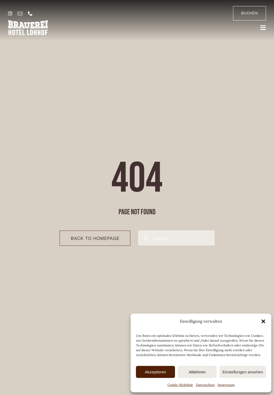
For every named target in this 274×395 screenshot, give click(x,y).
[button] (263, 321)
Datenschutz (205, 385)
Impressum (226, 385)
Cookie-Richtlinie (180, 385)
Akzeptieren (155, 372)
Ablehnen (197, 372)
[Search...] (176, 238)
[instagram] (10, 13)
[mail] (20, 13)
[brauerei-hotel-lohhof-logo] (28, 22)
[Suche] (145, 238)
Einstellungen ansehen (242, 372)
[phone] (30, 13)
